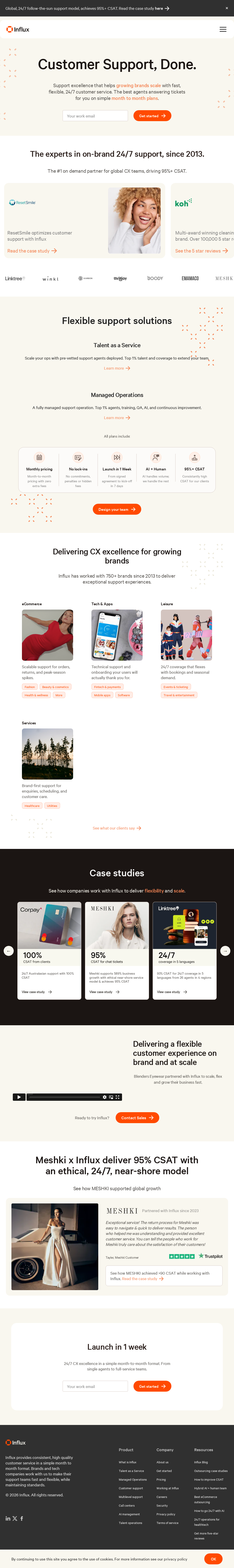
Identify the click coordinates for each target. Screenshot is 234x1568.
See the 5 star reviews (204, 250)
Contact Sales (137, 1117)
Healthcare (32, 806)
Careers (162, 1497)
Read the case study (35, 250)
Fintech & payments (107, 687)
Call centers (127, 1505)
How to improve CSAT (209, 1479)
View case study (37, 992)
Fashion (30, 687)
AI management (129, 1514)
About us (162, 1462)
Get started (152, 115)
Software (124, 695)
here (162, 8)
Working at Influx (168, 1488)
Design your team (117, 509)
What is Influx (127, 1462)
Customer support (131, 1488)
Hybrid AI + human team (210, 1488)
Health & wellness (36, 695)
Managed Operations (133, 1479)
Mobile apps (102, 695)
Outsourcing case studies (211, 1471)
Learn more (117, 368)
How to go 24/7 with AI (209, 1510)
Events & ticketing (176, 687)
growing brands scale (138, 85)
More (59, 695)
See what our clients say (117, 828)
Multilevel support (131, 1497)
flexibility (154, 890)
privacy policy (175, 1558)
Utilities (52, 806)
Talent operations (130, 1523)
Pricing (161, 1479)
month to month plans (135, 98)
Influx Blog (201, 1462)
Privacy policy (166, 1514)
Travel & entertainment (179, 695)
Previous (9, 951)
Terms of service (167, 1523)
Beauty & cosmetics (55, 687)
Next (225, 951)
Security (162, 1505)
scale (179, 890)
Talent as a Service (131, 1471)
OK (213, 1558)
